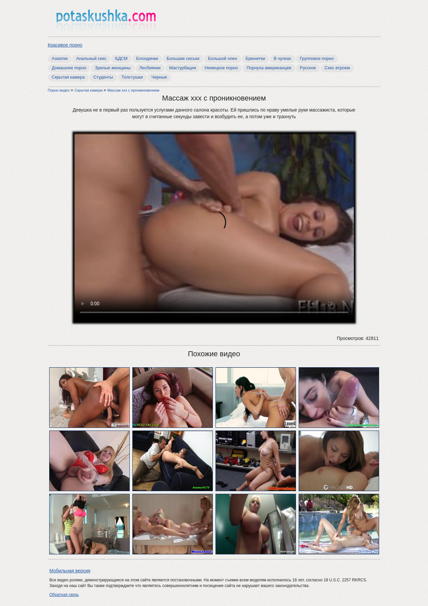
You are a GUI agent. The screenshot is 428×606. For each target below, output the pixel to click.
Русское (308, 67)
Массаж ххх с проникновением (133, 90)
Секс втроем (337, 67)
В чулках (282, 58)
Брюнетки (255, 58)
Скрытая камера (68, 77)
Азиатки (60, 58)
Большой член (222, 58)
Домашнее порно (69, 67)
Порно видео (59, 90)
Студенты (103, 77)
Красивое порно (65, 45)
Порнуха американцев (268, 67)
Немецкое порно (221, 67)
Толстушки (132, 77)
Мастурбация (182, 67)
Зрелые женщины (112, 67)
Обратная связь (64, 594)
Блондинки (147, 58)
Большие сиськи (183, 58)
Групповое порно (317, 58)
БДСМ (121, 58)
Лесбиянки (150, 67)
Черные (159, 77)
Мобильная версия (70, 570)
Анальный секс (91, 58)
